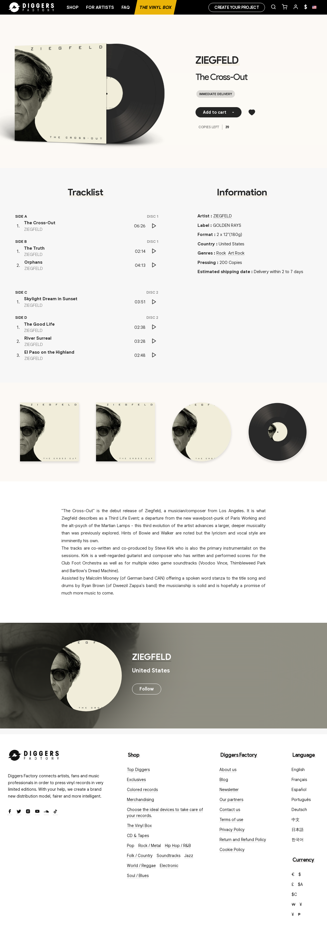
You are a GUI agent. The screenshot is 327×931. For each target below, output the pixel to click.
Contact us (230, 809)
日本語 (298, 829)
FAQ (125, 7)
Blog (224, 779)
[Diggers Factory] (33, 754)
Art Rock (236, 253)
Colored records (142, 789)
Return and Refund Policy (243, 839)
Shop (73, 7)
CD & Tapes (138, 835)
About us (228, 769)
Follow (146, 689)
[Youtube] (37, 812)
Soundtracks (168, 855)
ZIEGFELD (217, 60)
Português (301, 799)
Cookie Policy (232, 849)
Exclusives (136, 779)
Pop (130, 845)
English (298, 769)
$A (300, 884)
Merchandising (140, 799)
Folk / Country (140, 855)
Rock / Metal (149, 845)
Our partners (231, 799)
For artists (100, 7)
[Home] (31, 7)
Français (299, 779)
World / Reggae (141, 865)
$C (294, 894)
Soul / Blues (138, 875)
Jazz (188, 855)
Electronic (169, 865)
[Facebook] (9, 812)
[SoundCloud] (46, 812)
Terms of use (231, 819)
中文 (296, 819)
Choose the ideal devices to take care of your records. (165, 812)
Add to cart (218, 112)
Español (299, 789)
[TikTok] (55, 812)
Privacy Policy (232, 829)
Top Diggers (138, 769)
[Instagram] (28, 812)
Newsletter (229, 789)
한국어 (298, 839)
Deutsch (299, 809)
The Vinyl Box (155, 7)
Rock (221, 253)
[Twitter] (18, 812)
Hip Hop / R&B (178, 845)
